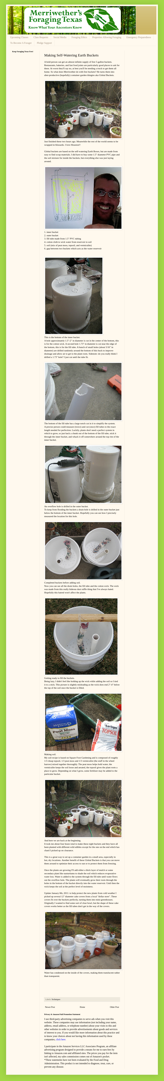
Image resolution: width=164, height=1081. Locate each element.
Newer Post (50, 1007)
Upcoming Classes (19, 37)
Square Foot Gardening (80, 757)
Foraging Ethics (79, 37)
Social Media (59, 37)
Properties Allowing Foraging (106, 37)
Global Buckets (106, 75)
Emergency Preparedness (138, 37)
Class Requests (41, 37)
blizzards (59, 144)
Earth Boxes (93, 151)
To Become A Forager (21, 43)
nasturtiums (69, 873)
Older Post (114, 1007)
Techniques (56, 999)
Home (82, 1007)
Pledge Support (44, 43)
